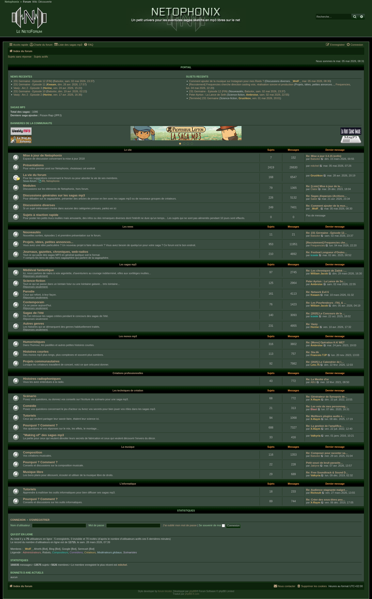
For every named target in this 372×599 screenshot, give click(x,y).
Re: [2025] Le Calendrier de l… (325, 361)
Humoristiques (34, 342)
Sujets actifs (41, 56)
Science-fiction (34, 280)
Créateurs (90, 552)
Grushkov (245, 98)
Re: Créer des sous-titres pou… (325, 499)
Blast (314, 409)
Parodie (28, 291)
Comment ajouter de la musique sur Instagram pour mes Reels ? (226, 81)
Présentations (33, 165)
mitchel (315, 165)
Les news (127, 226)
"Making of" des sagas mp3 (43, 435)
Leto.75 (315, 364)
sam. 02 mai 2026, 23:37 (79, 81)
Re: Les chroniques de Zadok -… (326, 270)
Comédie (29, 406)
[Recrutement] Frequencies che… (327, 242)
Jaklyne (315, 465)
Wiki (34, 1)
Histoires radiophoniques (42, 378)
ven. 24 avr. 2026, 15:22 (67, 88)
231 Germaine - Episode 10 (30, 91)
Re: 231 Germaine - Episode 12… (326, 232)
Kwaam (51, 84)
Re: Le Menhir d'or (317, 379)
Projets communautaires (41, 361)
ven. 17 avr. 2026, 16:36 (67, 94)
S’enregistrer (39, 519)
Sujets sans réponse (20, 56)
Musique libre (33, 472)
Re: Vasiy (312, 324)
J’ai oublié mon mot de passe (179, 525)
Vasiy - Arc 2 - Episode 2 (28, 94)
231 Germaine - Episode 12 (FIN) (33, 81)
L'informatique (128, 483)
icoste (314, 255)
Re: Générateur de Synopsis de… (326, 396)
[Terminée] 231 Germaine (204, 98)
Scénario (29, 396)
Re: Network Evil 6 (317, 292)
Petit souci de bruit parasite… (324, 462)
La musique (128, 447)
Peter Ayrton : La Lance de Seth (207, 94)
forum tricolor (165, 591)
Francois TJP (319, 355)
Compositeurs (60, 552)
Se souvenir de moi (212, 525)
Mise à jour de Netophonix (42, 155)
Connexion (18, 519)
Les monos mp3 (128, 336)
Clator (314, 189)
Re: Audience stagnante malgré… (327, 489)
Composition (32, 452)
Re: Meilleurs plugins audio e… (325, 416)
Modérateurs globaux (109, 552)
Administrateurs (32, 552)
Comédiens (76, 552)
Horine (47, 88)
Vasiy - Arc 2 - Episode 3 (28, 88)
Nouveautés (32, 232)
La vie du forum (34, 175)
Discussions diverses (39, 205)
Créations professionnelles (128, 373)
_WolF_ (296, 81)
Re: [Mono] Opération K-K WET (325, 342)
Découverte (45, 1)
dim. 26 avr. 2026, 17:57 (72, 84)
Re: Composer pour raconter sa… (327, 453)
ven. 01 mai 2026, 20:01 (266, 98)
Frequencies (343, 84)
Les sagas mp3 (127, 264)
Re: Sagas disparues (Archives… (326, 196)
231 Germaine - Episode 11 (30, 84)
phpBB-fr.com (192, 594)
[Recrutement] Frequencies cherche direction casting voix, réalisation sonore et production (241, 84)
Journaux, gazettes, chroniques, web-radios (55, 251)
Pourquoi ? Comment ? (40, 425)
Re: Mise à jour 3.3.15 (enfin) (323, 156)
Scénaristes (130, 552)
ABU (313, 382)
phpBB (192, 591)
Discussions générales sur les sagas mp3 (54, 195)
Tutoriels (29, 415)
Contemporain (33, 302)
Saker (314, 198)
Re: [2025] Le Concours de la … (325, 313)
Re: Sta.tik (312, 352)
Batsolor (58, 81)
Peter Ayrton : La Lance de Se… (325, 281)
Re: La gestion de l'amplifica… (325, 425)
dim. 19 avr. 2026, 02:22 (72, 91)
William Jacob (319, 273)
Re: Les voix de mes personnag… (327, 406)
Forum (27, 1)
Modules (29, 185)
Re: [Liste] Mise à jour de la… (324, 186)
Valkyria (316, 435)
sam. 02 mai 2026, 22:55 (274, 94)
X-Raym (315, 399)
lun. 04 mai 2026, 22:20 (199, 88)
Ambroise (252, 94)
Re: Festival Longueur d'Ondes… (326, 252)
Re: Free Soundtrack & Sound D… (327, 472)
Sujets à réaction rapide (40, 215)
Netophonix (12, 1)
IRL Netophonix (49, 181)
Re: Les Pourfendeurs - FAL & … (326, 302)
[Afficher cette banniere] (180, 144)
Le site (128, 150)
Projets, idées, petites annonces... (48, 242)
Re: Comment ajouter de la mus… (327, 205)
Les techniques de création (128, 390)
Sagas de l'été (33, 313)
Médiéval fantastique (38, 270)
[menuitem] (40, 45)
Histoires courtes (36, 351)
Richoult (316, 492)
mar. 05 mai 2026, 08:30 (316, 81)
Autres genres (33, 323)
